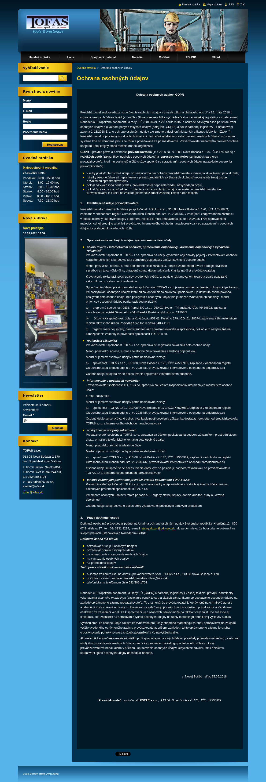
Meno (27, 100)
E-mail (27, 111)
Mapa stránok (214, 4)
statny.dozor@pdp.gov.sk (158, 528)
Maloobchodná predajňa (40, 167)
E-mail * (28, 415)
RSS (231, 4)
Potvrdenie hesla (35, 132)
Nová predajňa (33, 228)
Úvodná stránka (86, 67)
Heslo (27, 121)
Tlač (242, 4)
